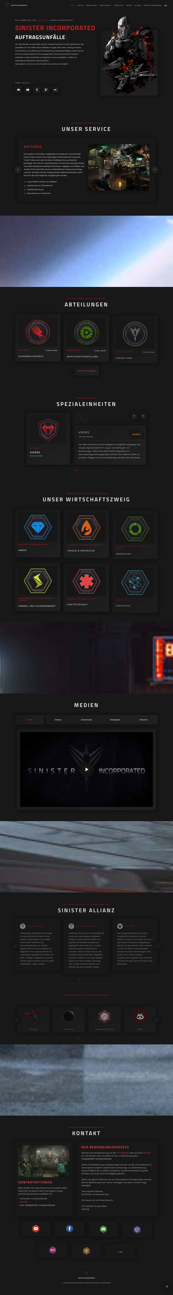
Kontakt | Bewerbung (153, 5)
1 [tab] (76, 470)
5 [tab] (89, 470)
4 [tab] (86, 470)
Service (80, 5)
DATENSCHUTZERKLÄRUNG (102, 1283)
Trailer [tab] (29, 719)
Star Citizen (43, 20)
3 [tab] (83, 470)
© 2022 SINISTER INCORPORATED (73, 1283)
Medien (129, 5)
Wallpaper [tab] (115, 719)
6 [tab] (93, 470)
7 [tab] (96, 470)
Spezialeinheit (105, 5)
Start (72, 5)
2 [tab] (79, 470)
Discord (24, 1201)
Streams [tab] (143, 719)
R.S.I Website (123, 1152)
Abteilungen (91, 5)
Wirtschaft (119, 5)
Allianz (138, 5)
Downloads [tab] (86, 719)
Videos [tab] (58, 719)
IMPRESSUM (88, 1283)
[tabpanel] (86, 440)
